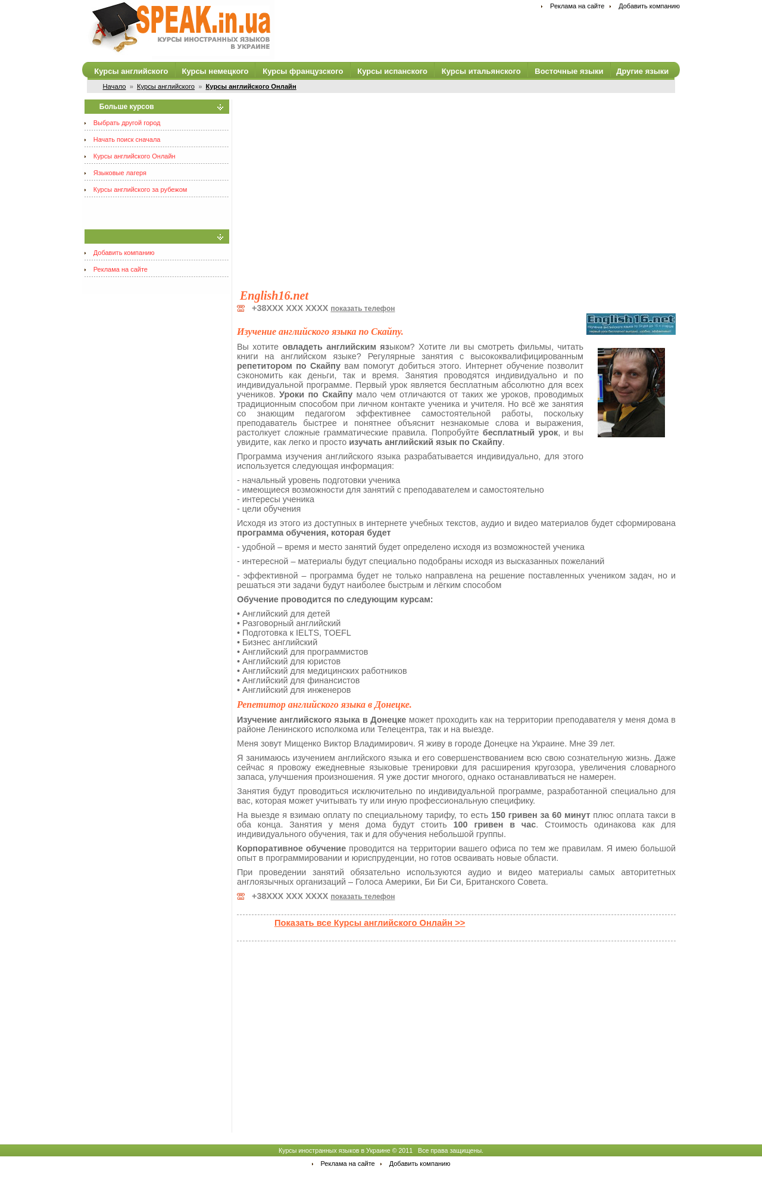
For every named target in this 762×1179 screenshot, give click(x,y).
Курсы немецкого (215, 71)
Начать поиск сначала (127, 139)
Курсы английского (131, 71)
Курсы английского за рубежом (140, 189)
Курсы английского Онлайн (134, 156)
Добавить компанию (649, 6)
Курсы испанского (392, 71)
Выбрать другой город (127, 122)
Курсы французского (303, 71)
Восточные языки (569, 71)
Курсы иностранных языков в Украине (335, 1150)
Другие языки (642, 71)
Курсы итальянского (481, 71)
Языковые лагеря (119, 172)
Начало (114, 86)
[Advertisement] (456, 182)
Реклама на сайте (577, 6)
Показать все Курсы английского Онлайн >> (369, 923)
